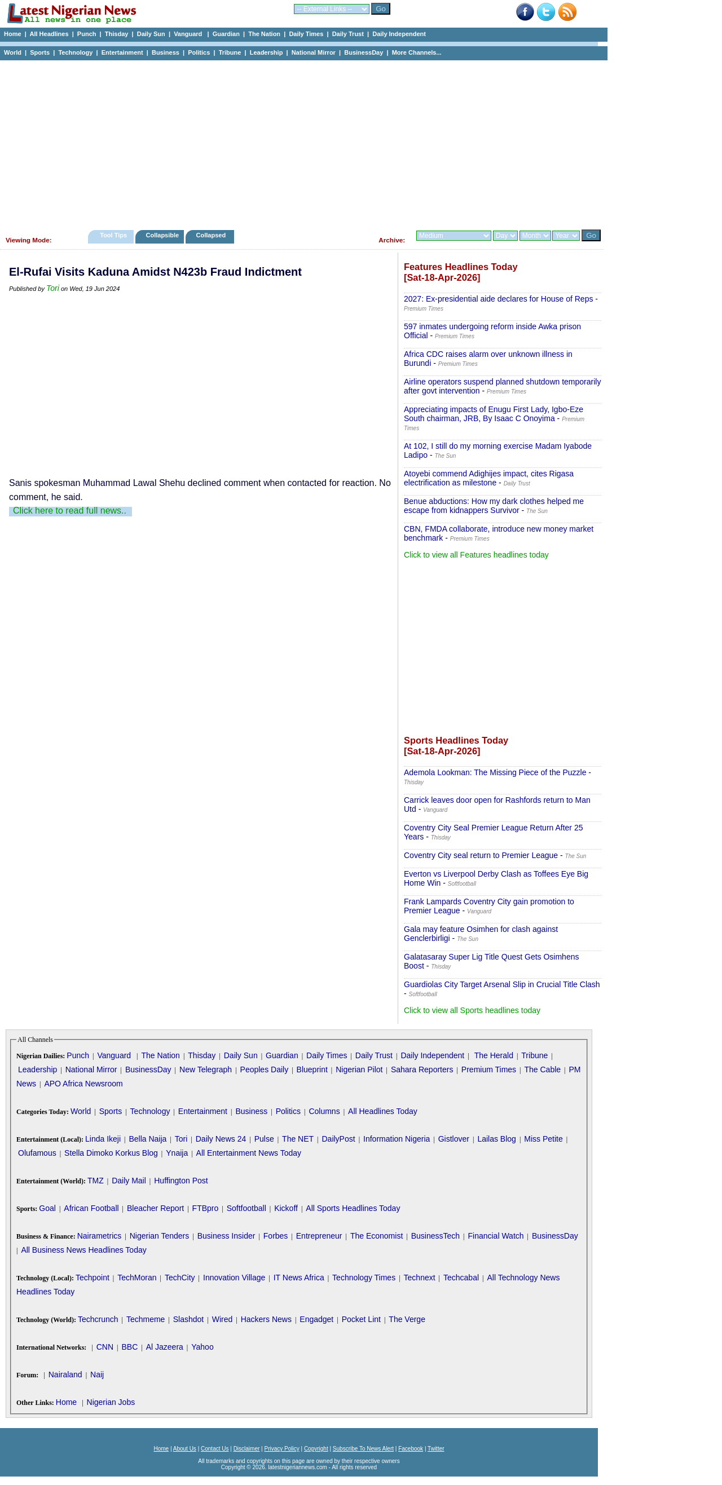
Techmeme (145, 1319)
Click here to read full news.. (69, 510)
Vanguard (189, 33)
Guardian (226, 33)
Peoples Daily (264, 1069)
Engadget (316, 1319)
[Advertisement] (299, 142)
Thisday (117, 33)
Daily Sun (151, 33)
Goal (47, 1208)
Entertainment (122, 52)
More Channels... (417, 52)
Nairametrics (99, 1235)
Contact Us (214, 1449)
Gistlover (453, 1138)
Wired (222, 1319)
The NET (298, 1138)
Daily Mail (129, 1180)
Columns (324, 1111)
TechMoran (136, 1277)
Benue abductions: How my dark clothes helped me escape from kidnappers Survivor (494, 506)
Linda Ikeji (103, 1138)
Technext (419, 1277)
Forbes (275, 1235)
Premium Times (488, 1069)
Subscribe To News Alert (363, 1449)
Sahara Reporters (422, 1069)
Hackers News (266, 1319)
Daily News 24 (221, 1138)
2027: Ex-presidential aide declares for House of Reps (498, 298)
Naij (97, 1374)
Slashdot (188, 1319)
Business (165, 52)
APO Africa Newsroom (83, 1083)
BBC (129, 1346)
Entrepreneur (319, 1235)
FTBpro (205, 1208)
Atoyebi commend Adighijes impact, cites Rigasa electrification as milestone (489, 478)
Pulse (264, 1138)
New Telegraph (205, 1069)
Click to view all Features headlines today (476, 554)
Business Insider (226, 1235)
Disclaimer (247, 1449)
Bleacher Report (155, 1208)
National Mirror (314, 52)
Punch (86, 33)
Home (12, 33)
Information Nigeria (396, 1138)
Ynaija (177, 1152)
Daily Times (306, 33)
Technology (75, 52)
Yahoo (202, 1346)
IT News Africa (299, 1277)
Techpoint (92, 1277)
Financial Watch (495, 1235)
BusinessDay (363, 52)
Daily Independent (399, 33)
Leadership (266, 52)
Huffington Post (181, 1180)
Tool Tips (113, 235)
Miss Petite (543, 1138)
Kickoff (286, 1208)
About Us (184, 1449)
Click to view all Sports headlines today (472, 1010)
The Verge (407, 1319)
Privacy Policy (281, 1449)
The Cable (542, 1069)
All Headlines (48, 33)
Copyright (316, 1449)
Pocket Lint (361, 1319)
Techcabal (461, 1277)
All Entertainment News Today (249, 1152)
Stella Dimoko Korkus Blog (111, 1152)
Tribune (230, 52)
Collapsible (162, 235)
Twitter (436, 1449)
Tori (52, 288)
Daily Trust (348, 33)
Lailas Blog (496, 1138)
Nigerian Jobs (111, 1402)
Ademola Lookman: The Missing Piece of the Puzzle (495, 772)
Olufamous (37, 1152)
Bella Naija (147, 1138)
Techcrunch (98, 1319)
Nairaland (65, 1374)
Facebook (410, 1449)
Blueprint (312, 1069)
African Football (91, 1208)
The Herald (493, 1055)
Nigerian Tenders (160, 1235)
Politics (199, 52)
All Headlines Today (382, 1111)
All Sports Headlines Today (353, 1208)
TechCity (180, 1277)
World (12, 52)
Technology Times (363, 1277)
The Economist (376, 1235)
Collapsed (212, 235)
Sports (40, 52)
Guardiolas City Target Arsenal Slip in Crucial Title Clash (502, 984)
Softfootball (246, 1208)
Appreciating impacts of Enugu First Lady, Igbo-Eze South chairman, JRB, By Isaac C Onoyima (493, 414)
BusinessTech (435, 1235)
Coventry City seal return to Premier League (481, 855)
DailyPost (338, 1138)
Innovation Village (234, 1277)
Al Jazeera (164, 1346)
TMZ (95, 1180)
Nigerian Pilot (359, 1069)
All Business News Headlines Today (83, 1249)
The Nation (264, 33)
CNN (104, 1346)
